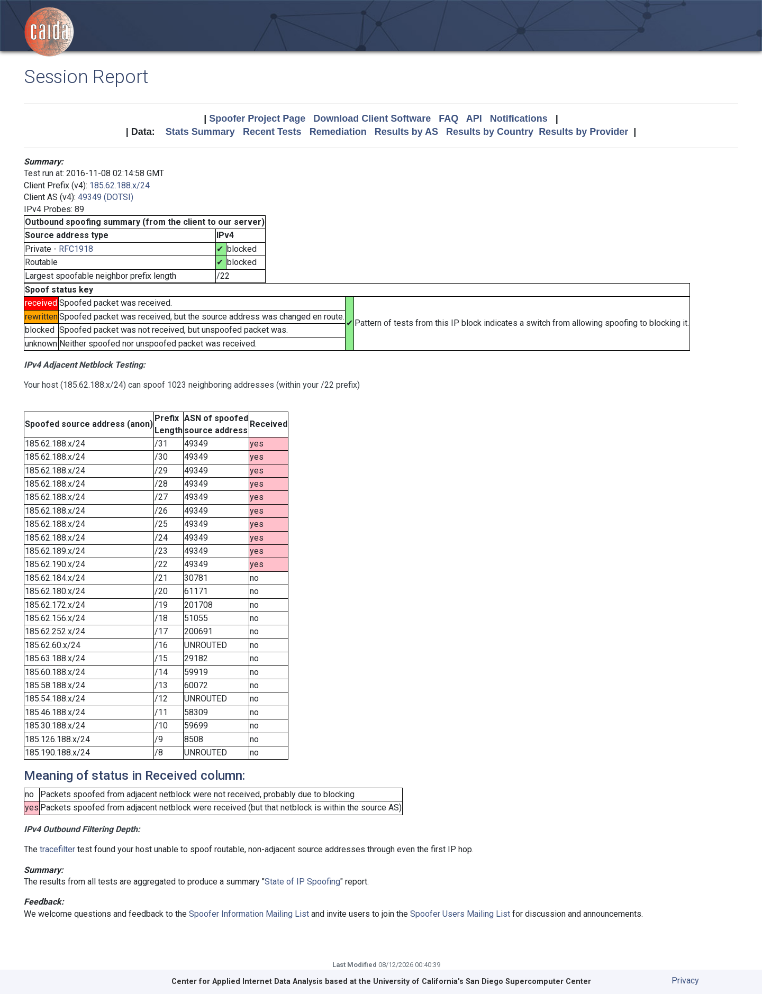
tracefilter (57, 849)
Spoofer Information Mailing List (249, 914)
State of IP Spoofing (302, 882)
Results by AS (406, 131)
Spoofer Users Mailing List (460, 914)
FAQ (448, 118)
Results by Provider (583, 131)
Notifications (519, 118)
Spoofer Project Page (257, 118)
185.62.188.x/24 (119, 185)
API (474, 118)
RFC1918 (76, 249)
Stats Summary (200, 131)
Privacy (685, 980)
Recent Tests (272, 131)
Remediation (338, 131)
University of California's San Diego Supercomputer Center (482, 981)
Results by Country (489, 131)
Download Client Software (372, 118)
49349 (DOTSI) (105, 197)
